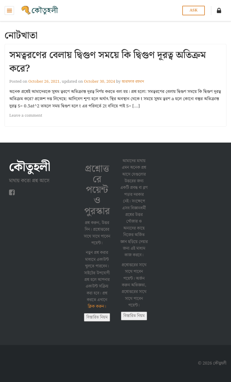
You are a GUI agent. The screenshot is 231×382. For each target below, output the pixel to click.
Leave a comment (25, 115)
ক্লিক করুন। (97, 306)
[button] (218, 10)
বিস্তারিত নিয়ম (97, 317)
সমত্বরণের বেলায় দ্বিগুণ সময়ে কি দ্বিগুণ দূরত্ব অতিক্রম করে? (107, 62)
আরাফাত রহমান (133, 82)
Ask (193, 10)
